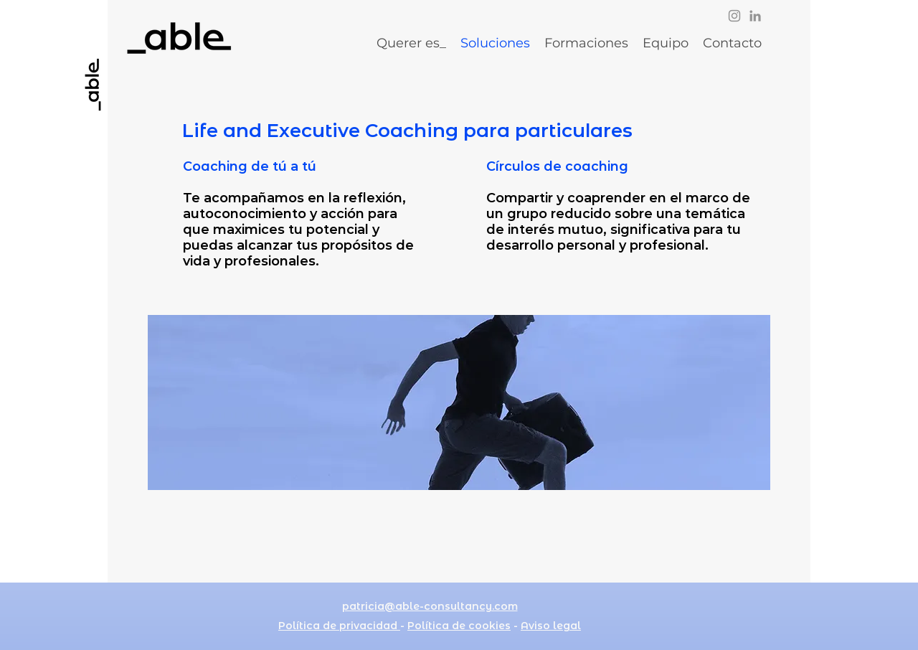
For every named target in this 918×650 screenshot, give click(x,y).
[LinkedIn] (755, 16)
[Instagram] (734, 16)
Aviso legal (551, 625)
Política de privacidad (339, 625)
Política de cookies (459, 625)
